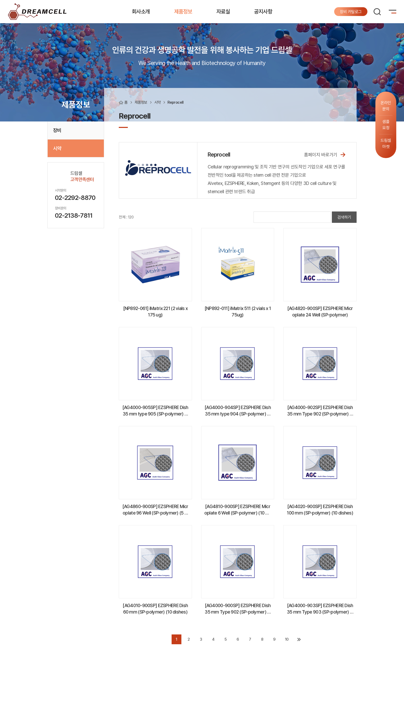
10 (287, 639)
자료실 (223, 11)
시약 (57, 148)
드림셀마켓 (386, 143)
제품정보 (183, 11)
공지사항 (263, 11)
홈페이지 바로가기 (325, 154)
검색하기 (344, 217)
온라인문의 (386, 105)
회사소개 (141, 11)
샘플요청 (385, 124)
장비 (57, 130)
